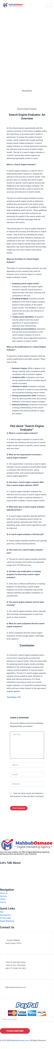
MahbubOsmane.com (20, 1040)
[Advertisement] (27, 40)
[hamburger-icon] (48, 5)
